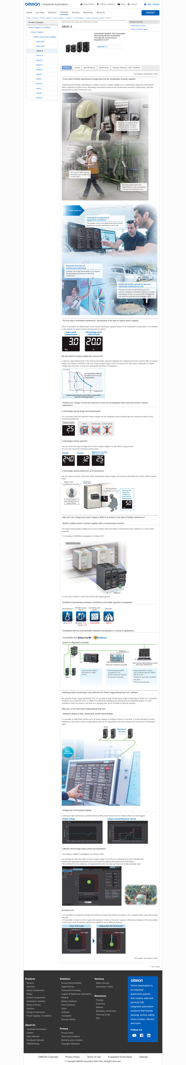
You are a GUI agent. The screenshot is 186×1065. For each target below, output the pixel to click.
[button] (150, 12)
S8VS (38, 79)
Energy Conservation (36, 1012)
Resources (88, 12)
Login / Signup (151, 4)
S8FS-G (39, 60)
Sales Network (33, 1036)
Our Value (40, 12)
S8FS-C (39, 65)
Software (65, 1012)
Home (29, 12)
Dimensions (104, 68)
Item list (102, 47)
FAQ (98, 1018)
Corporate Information (36, 1029)
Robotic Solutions (69, 1001)
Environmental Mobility (71, 983)
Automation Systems (36, 1001)
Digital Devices (67, 987)
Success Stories (68, 1019)
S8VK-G (39, 70)
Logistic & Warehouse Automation (76, 994)
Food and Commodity (71, 990)
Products (64, 12)
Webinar (99, 1007)
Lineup (77, 68)
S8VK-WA (40, 42)
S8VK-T (39, 74)
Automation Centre (104, 987)
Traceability (66, 1016)
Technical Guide (103, 1014)
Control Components (36, 997)
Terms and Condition (70, 1036)
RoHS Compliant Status (139, 29)
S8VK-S (39, 56)
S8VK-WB (40, 46)
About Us (100, 12)
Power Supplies (79, 18)
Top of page (155, 966)
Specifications (89, 68)
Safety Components (35, 990)
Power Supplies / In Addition (62, 18)
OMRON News (33, 1044)
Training (99, 1000)
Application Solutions (138, 25)
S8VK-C (39, 98)
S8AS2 (39, 93)
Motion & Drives (34, 1005)
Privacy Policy (67, 1033)
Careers (30, 1033)
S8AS (38, 88)
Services (76, 12)
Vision (64, 1008)
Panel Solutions (68, 1005)
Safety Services (103, 983)
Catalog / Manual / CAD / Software (126, 68)
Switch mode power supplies (95, 18)
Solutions (52, 12)
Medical (64, 997)
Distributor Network (35, 1040)
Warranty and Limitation (72, 1040)
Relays (29, 994)
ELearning (100, 1004)
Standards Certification (106, 1011)
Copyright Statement (70, 1044)
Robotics (30, 1008)
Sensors (30, 983)
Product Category (45, 18)
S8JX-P (39, 84)
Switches (31, 987)
